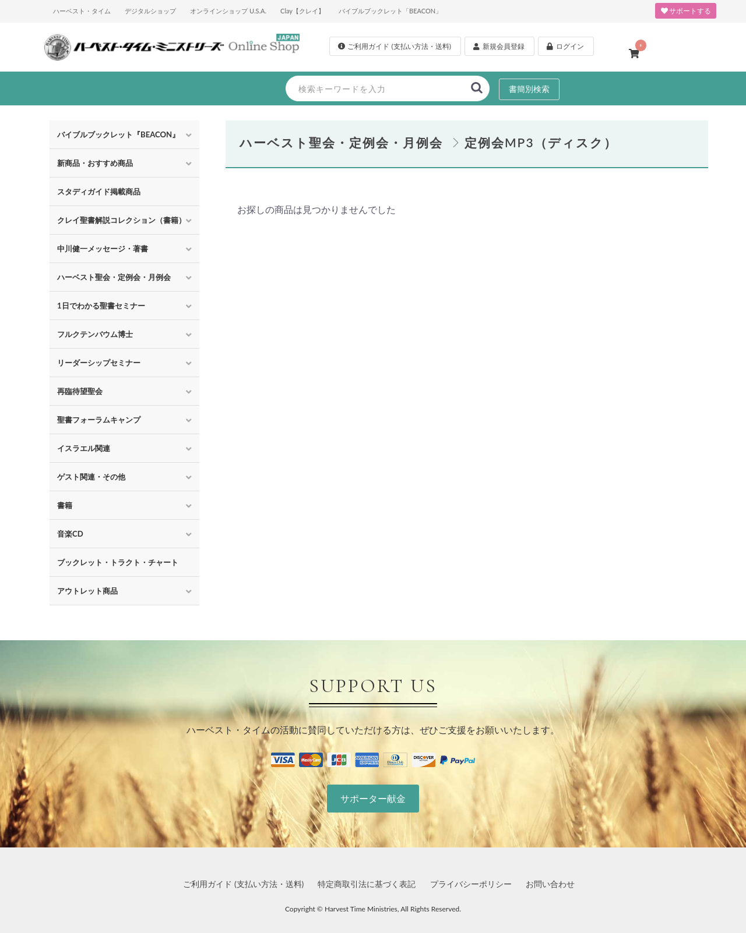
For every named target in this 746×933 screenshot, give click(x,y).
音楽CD (70, 533)
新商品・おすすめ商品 (95, 163)
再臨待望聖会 (80, 391)
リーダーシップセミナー (98, 362)
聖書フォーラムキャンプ (98, 419)
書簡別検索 (529, 89)
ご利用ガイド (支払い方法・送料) (243, 884)
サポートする (685, 10)
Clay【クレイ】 (302, 11)
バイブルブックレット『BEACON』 (118, 134)
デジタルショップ (150, 11)
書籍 (64, 505)
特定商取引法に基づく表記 (367, 884)
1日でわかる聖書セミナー (101, 305)
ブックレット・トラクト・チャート (117, 562)
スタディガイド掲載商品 (98, 191)
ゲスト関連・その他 (91, 476)
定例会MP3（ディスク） (541, 142)
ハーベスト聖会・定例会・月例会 (114, 277)
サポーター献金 (373, 798)
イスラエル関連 (83, 448)
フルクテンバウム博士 (95, 334)
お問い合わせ (550, 884)
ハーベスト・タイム (82, 11)
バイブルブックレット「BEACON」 (390, 11)
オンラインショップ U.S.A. (228, 11)
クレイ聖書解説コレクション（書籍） (121, 220)
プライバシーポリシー (471, 884)
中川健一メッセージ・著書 (102, 248)
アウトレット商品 (87, 590)
